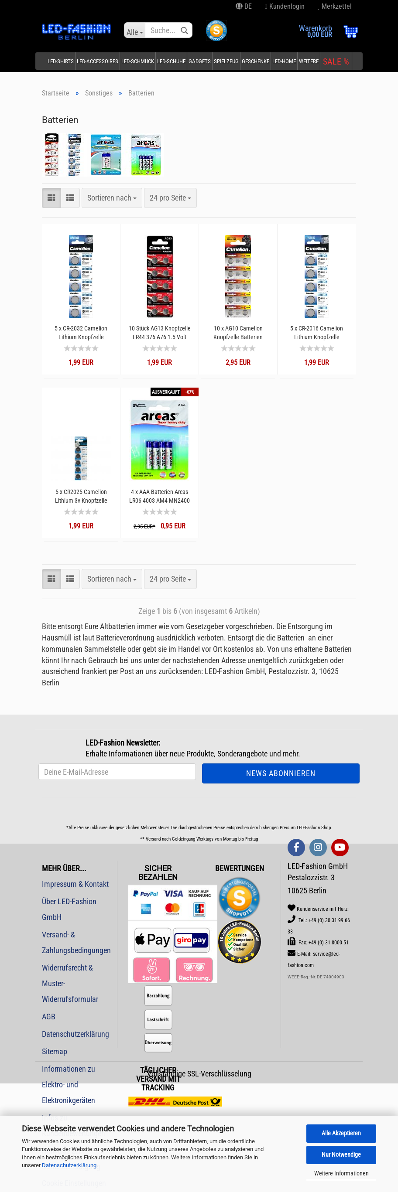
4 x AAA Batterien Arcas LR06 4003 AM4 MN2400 (159, 496)
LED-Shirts (61, 61)
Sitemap (54, 1051)
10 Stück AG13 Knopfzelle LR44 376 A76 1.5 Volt (160, 333)
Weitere (309, 61)
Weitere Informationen (341, 1173)
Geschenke (255, 61)
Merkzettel (335, 6)
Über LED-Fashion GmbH (69, 909)
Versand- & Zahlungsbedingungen (76, 942)
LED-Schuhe (171, 61)
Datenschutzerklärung (69, 1165)
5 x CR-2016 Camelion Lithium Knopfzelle (316, 333)
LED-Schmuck (137, 61)
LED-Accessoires (97, 61)
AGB (48, 1016)
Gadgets (200, 61)
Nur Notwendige (341, 1154)
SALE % (336, 61)
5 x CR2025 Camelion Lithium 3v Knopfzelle (81, 496)
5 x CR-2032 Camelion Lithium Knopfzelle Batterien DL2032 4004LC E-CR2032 (81, 333)
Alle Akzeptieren (341, 1133)
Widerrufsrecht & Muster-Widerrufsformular (70, 983)
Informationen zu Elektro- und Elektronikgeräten (68, 1084)
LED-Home (284, 61)
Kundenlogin (285, 6)
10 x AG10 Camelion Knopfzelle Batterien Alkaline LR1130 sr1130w (238, 333)
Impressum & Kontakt (75, 884)
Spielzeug (226, 61)
